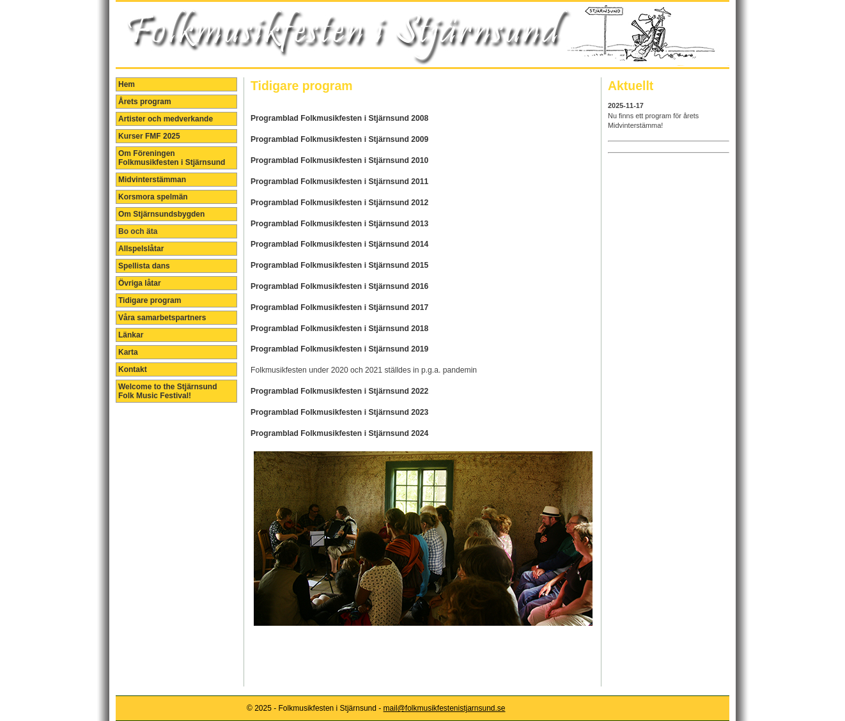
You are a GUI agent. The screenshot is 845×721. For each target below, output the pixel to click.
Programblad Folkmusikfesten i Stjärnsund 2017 (339, 307)
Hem (126, 84)
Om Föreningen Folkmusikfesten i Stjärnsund (171, 158)
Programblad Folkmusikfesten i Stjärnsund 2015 (339, 265)
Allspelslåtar (141, 248)
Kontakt (132, 369)
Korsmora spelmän (153, 196)
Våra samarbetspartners (162, 317)
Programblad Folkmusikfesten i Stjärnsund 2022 (339, 391)
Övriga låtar (139, 283)
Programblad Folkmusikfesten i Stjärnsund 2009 (339, 139)
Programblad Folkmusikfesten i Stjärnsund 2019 (339, 349)
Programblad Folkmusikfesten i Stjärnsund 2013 (339, 223)
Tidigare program (149, 300)
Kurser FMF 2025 (149, 136)
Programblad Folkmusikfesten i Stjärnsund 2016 (339, 286)
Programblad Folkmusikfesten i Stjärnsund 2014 (339, 244)
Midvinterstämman (152, 179)
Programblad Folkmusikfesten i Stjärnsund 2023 (339, 412)
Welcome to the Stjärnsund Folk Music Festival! (167, 391)
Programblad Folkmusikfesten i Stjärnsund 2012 (339, 202)
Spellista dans (144, 265)
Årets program (144, 101)
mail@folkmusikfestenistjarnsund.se (445, 708)
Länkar (130, 334)
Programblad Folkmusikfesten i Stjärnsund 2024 (339, 433)
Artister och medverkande (165, 118)
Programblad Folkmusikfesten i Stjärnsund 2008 (339, 118)
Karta (128, 352)
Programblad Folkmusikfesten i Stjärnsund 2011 (339, 181)
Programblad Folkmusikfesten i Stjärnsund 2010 (339, 160)
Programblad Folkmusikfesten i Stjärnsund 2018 (339, 328)
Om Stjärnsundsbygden (161, 214)
